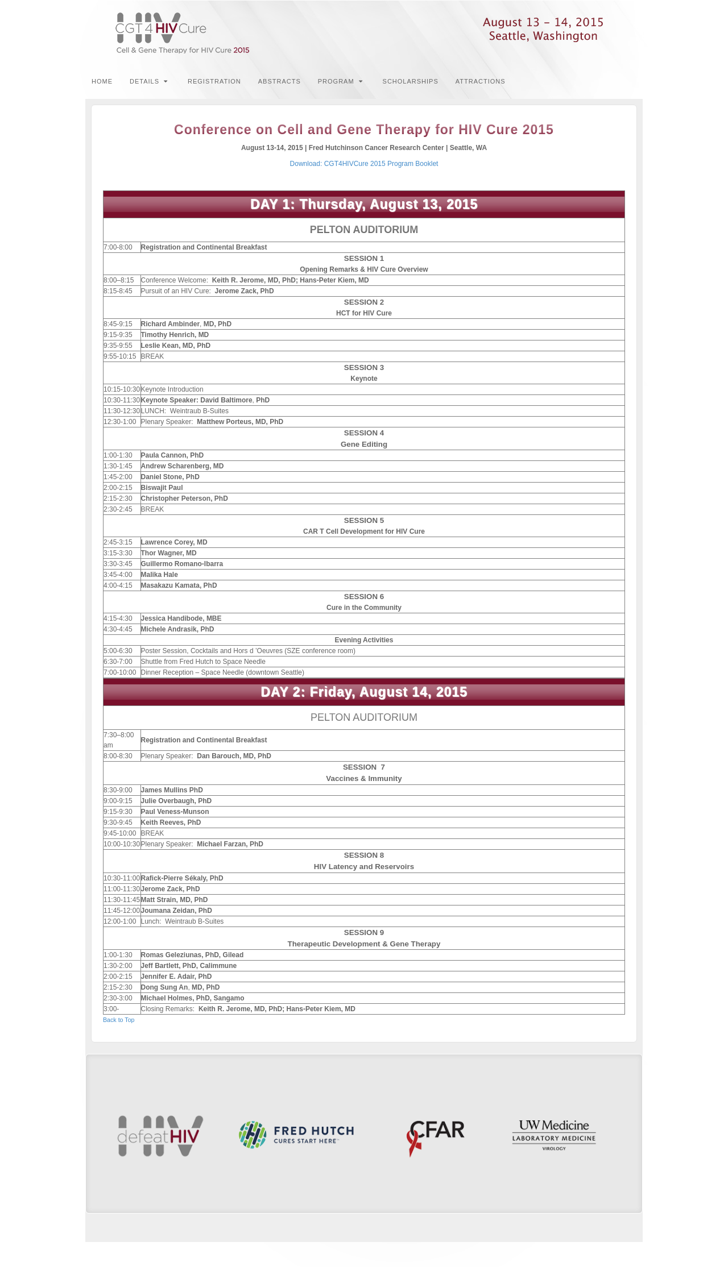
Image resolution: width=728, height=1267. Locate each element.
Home (102, 81)
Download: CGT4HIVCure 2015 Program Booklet (364, 164)
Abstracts (279, 81)
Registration (214, 81)
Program (340, 81)
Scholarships (411, 81)
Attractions (481, 81)
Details (149, 81)
